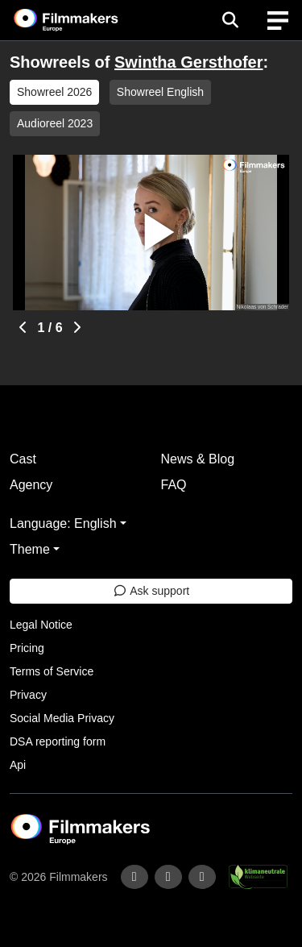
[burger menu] (278, 20)
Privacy (28, 694)
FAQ (174, 485)
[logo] (85, 20)
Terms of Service (51, 671)
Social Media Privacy (62, 718)
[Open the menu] (230, 20)
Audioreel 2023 (55, 123)
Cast (23, 459)
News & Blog (198, 459)
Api (18, 764)
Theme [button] (30, 549)
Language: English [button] (63, 523)
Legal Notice (41, 624)
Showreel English (160, 91)
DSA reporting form (57, 741)
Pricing (27, 648)
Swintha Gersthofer (188, 62)
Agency (31, 485)
